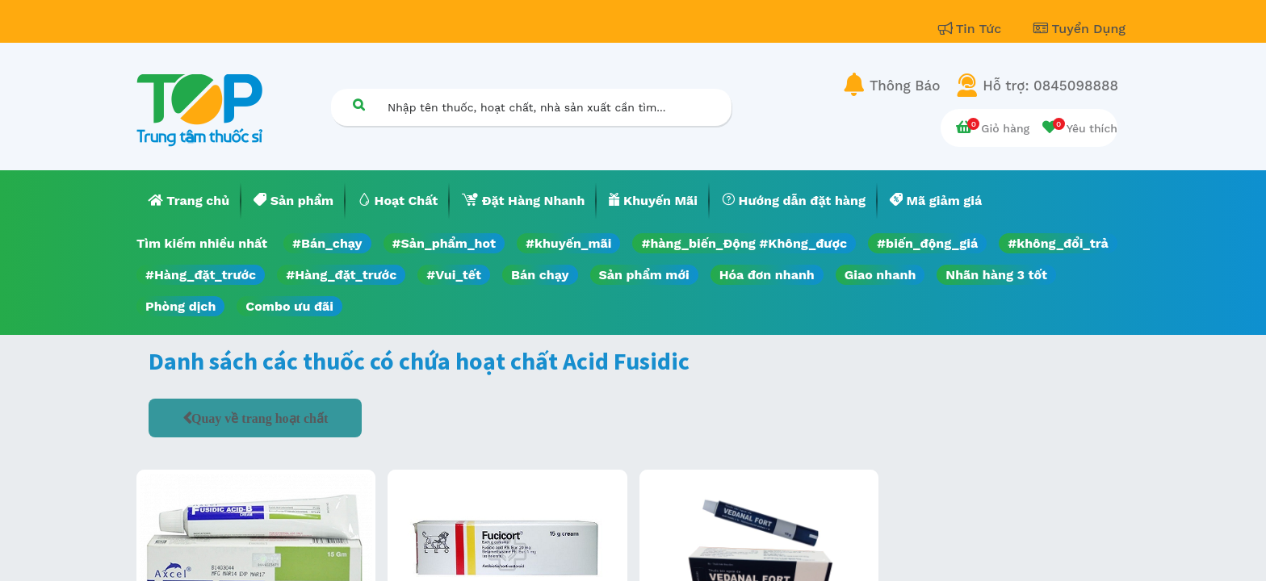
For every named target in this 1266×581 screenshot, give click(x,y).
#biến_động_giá (927, 243)
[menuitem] (188, 200)
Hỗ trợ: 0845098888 (1050, 85)
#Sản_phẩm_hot (444, 243)
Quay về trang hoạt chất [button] (259, 418)
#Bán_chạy (327, 243)
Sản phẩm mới (644, 274)
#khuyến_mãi (568, 243)
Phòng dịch (180, 306)
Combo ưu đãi (289, 306)
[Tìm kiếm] (358, 104)
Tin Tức (972, 28)
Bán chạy (539, 274)
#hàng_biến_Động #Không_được (744, 243)
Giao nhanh (880, 274)
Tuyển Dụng (1079, 28)
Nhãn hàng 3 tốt (996, 274)
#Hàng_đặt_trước (200, 274)
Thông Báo (905, 85)
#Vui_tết (453, 274)
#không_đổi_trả (1058, 243)
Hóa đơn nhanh (767, 274)
